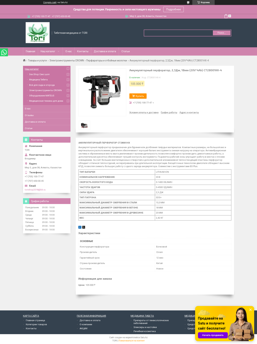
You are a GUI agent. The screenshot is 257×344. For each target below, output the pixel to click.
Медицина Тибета (38, 79)
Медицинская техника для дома (46, 101)
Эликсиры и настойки (145, 327)
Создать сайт (50, 2)
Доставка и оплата (105, 51)
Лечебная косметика (144, 331)
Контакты (82, 51)
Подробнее (173, 9)
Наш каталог (48, 51)
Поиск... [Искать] (221, 32)
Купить (140, 95)
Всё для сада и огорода (42, 85)
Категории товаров (36, 324)
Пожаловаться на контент (132, 340)
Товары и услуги (37, 60)
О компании (86, 324)
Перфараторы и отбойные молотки (106, 60)
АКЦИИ (83, 328)
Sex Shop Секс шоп (39, 74)
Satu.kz (144, 337)
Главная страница (35, 320)
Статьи (125, 51)
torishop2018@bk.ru (35, 189)
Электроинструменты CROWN (66, 60)
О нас (68, 51)
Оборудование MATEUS (41, 95)
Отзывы (29, 115)
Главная (30, 51)
